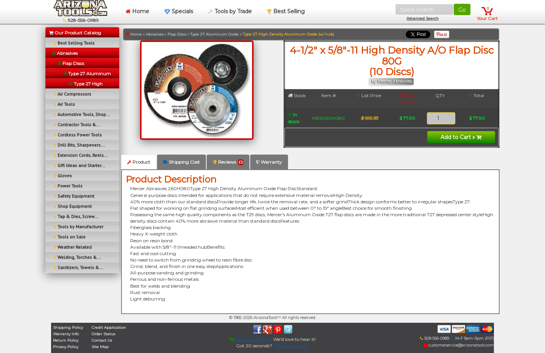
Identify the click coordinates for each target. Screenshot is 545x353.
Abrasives (155, 34)
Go (462, 9)
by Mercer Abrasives (391, 81)
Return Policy (65, 340)
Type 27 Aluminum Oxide (214, 34)
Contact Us (102, 340)
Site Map (100, 346)
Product (138, 162)
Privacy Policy (65, 346)
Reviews (228, 162)
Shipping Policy (68, 327)
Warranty (269, 162)
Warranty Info (66, 333)
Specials (178, 11)
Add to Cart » (461, 137)
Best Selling (286, 11)
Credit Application (109, 327)
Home (137, 11)
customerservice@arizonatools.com (459, 345)
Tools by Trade (230, 11)
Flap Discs (177, 34)
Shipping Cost (181, 162)
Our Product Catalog (75, 33)
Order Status (103, 333)
